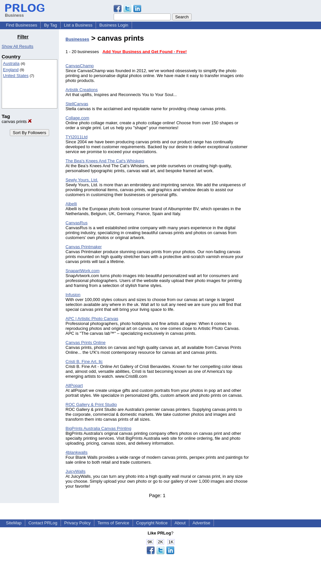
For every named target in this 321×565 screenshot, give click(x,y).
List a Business (78, 25)
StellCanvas (77, 103)
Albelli (71, 203)
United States (15, 75)
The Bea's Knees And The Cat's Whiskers (105, 160)
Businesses (77, 39)
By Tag (50, 25)
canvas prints (17, 121)
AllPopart (74, 385)
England (11, 69)
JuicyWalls (75, 471)
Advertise (201, 522)
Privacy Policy (77, 522)
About (180, 522)
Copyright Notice (152, 522)
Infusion (73, 294)
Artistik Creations (82, 89)
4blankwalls (76, 452)
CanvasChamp (80, 65)
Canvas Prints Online (85, 342)
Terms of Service (113, 522)
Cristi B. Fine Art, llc (84, 361)
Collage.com (77, 117)
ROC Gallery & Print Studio (91, 404)
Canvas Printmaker (84, 246)
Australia (11, 63)
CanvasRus (76, 222)
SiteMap (14, 522)
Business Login (113, 25)
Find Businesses (21, 25)
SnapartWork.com (83, 270)
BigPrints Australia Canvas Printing (98, 428)
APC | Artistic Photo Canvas (92, 318)
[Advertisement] (287, 132)
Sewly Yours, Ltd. (82, 179)
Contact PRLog (42, 522)
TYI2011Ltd (76, 136)
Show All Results (17, 46)
